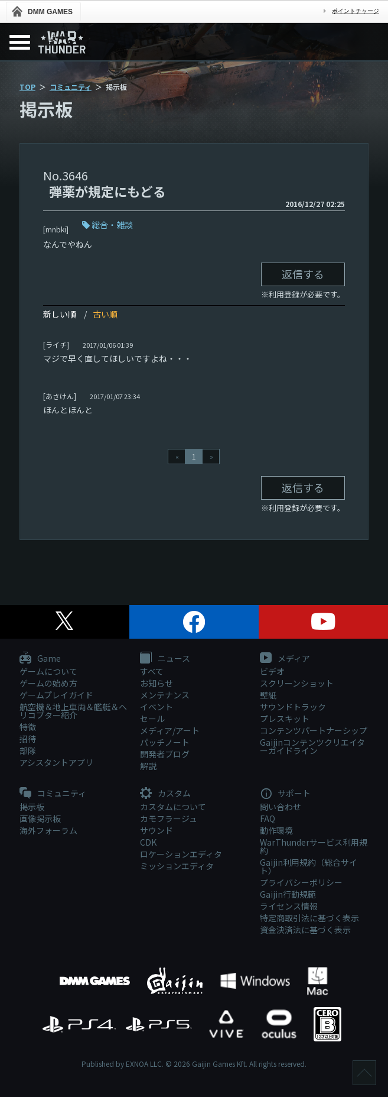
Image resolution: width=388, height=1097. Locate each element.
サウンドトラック (293, 707)
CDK (148, 842)
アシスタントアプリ (56, 762)
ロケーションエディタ (181, 854)
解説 (148, 766)
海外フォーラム (48, 830)
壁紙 (268, 695)
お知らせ (156, 683)
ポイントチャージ (355, 11)
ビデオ (272, 671)
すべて (152, 671)
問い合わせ (280, 806)
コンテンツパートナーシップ (313, 730)
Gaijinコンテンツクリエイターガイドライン (312, 746)
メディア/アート (170, 730)
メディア (285, 659)
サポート (285, 793)
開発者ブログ (165, 754)
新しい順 (59, 314)
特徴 (27, 727)
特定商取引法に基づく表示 (309, 918)
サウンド (156, 830)
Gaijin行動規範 (288, 894)
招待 (27, 738)
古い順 (105, 314)
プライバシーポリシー (301, 882)
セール (152, 718)
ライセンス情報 (289, 906)
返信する (303, 273)
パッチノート (165, 742)
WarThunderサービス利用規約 (313, 846)
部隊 (27, 750)
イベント (156, 707)
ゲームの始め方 (48, 683)
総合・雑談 (112, 225)
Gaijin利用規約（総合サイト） (308, 866)
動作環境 (276, 830)
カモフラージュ (168, 818)
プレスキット (284, 718)
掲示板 (31, 806)
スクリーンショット (297, 683)
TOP (27, 87)
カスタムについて (173, 806)
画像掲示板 (40, 818)
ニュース (165, 659)
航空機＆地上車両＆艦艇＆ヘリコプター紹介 (73, 711)
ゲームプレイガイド (56, 695)
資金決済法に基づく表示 (305, 930)
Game (40, 659)
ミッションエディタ (177, 866)
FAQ (267, 818)
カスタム (165, 793)
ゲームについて (48, 671)
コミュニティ (71, 87)
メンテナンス (165, 695)
